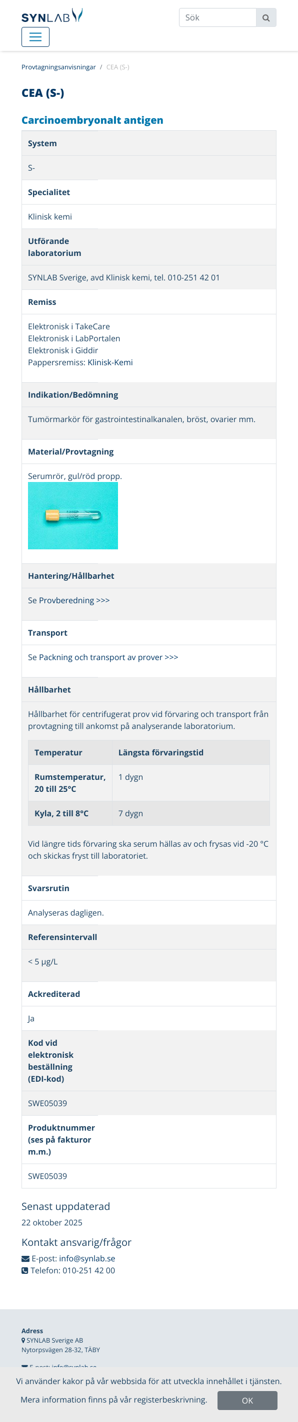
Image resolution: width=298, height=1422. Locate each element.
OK (247, 1400)
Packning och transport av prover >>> (108, 657)
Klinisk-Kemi (110, 362)
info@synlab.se (87, 1258)
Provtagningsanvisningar (59, 66)
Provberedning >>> (74, 600)
